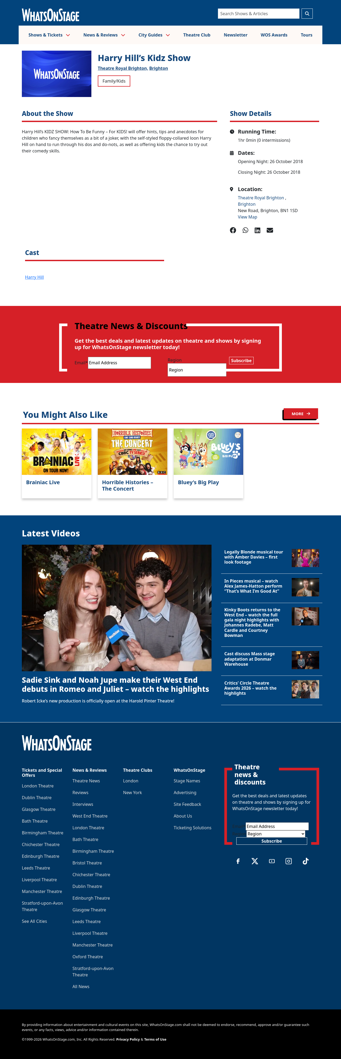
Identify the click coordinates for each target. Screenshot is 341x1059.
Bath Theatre (35, 821)
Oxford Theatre (87, 957)
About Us (183, 816)
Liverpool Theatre (39, 880)
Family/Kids (114, 81)
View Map (247, 217)
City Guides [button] (154, 35)
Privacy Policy (128, 1039)
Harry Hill (34, 277)
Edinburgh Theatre (40, 856)
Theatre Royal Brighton (261, 198)
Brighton (158, 68)
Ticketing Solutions (193, 828)
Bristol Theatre (87, 863)
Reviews (80, 792)
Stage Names (187, 781)
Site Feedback (187, 804)
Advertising (185, 792)
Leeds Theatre (36, 868)
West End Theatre (90, 816)
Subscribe (241, 360)
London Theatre (38, 786)
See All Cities (34, 921)
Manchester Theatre (42, 891)
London (130, 781)
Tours (306, 35)
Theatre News (86, 781)
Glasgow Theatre (38, 809)
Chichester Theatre (41, 844)
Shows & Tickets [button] (49, 35)
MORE (301, 413)
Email (81, 362)
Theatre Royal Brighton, (123, 68)
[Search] (258, 14)
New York (132, 792)
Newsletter (235, 35)
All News (81, 986)
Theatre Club (196, 35)
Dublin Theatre (37, 798)
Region (175, 360)
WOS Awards (274, 35)
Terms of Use (155, 1039)
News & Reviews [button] (104, 35)
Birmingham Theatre (42, 833)
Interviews (82, 804)
